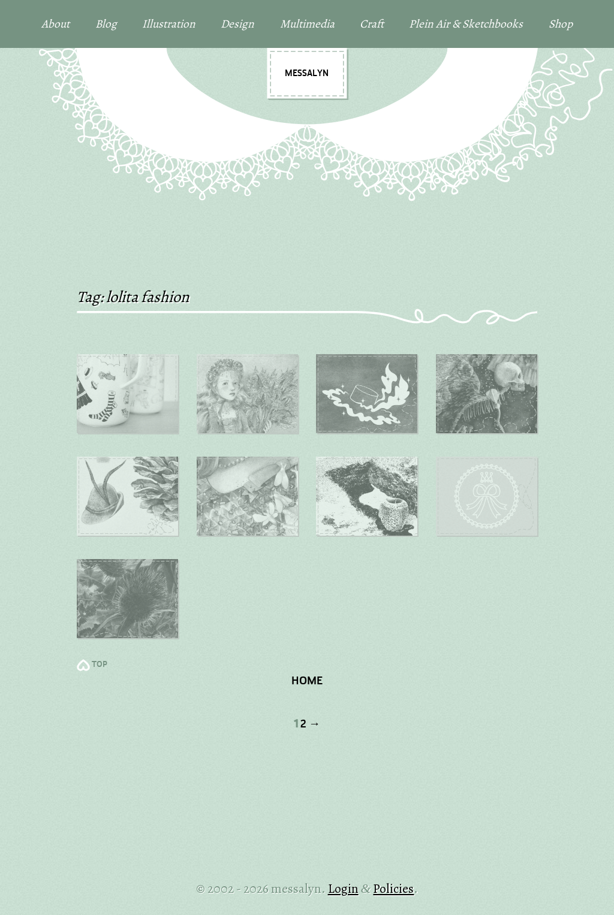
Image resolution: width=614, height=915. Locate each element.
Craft (372, 24)
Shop (561, 24)
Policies (393, 888)
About (55, 24)
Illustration (168, 24)
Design (237, 24)
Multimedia (307, 24)
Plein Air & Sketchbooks (466, 24)
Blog (106, 24)
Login (343, 888)
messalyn (307, 73)
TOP (99, 664)
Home (307, 681)
